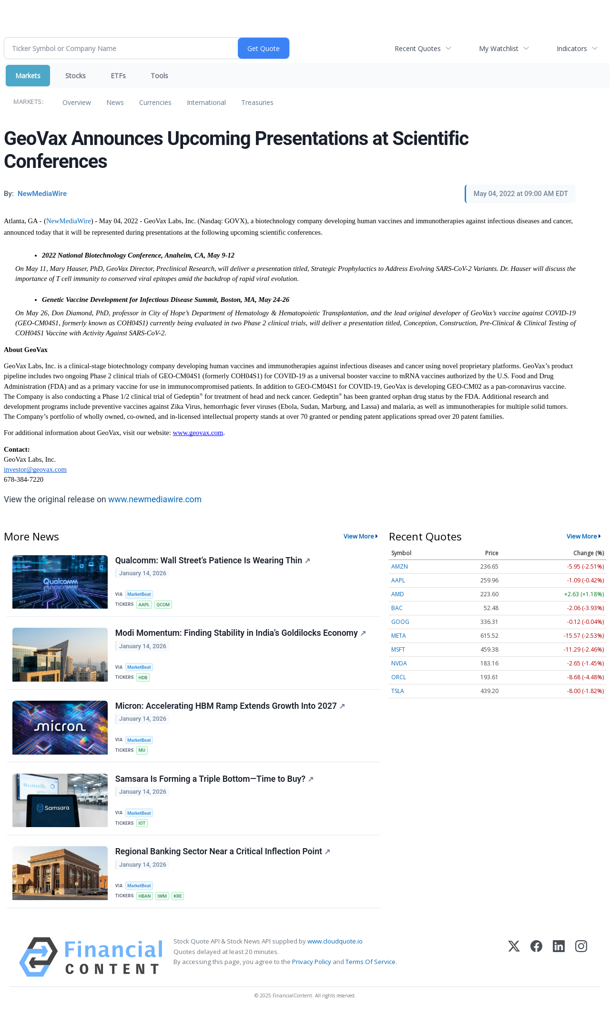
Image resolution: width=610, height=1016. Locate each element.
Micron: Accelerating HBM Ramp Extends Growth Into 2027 (230, 707)
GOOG (400, 622)
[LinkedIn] (559, 959)
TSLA (397, 691)
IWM (163, 898)
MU (142, 751)
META (398, 636)
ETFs (118, 75)
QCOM (164, 604)
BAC (397, 608)
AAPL (144, 604)
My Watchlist (498, 48)
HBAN (145, 898)
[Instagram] (581, 959)
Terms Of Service (371, 963)
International (206, 102)
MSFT (398, 649)
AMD (397, 594)
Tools (159, 75)
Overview (76, 102)
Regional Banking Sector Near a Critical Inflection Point (222, 853)
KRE (178, 898)
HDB (143, 678)
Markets (28, 75)
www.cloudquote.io (335, 943)
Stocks (75, 75)
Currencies (155, 102)
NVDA (399, 663)
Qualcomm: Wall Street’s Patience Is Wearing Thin (212, 560)
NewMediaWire (68, 221)
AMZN (399, 566)
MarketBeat (140, 594)
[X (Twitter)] (514, 959)
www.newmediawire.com (155, 499)
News (115, 102)
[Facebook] (536, 959)
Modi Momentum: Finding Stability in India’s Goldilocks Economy (240, 633)
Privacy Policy (311, 963)
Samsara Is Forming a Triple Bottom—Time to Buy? (214, 780)
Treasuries (257, 102)
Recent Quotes (418, 48)
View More (359, 536)
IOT (142, 824)
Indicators (572, 48)
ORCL (398, 677)
